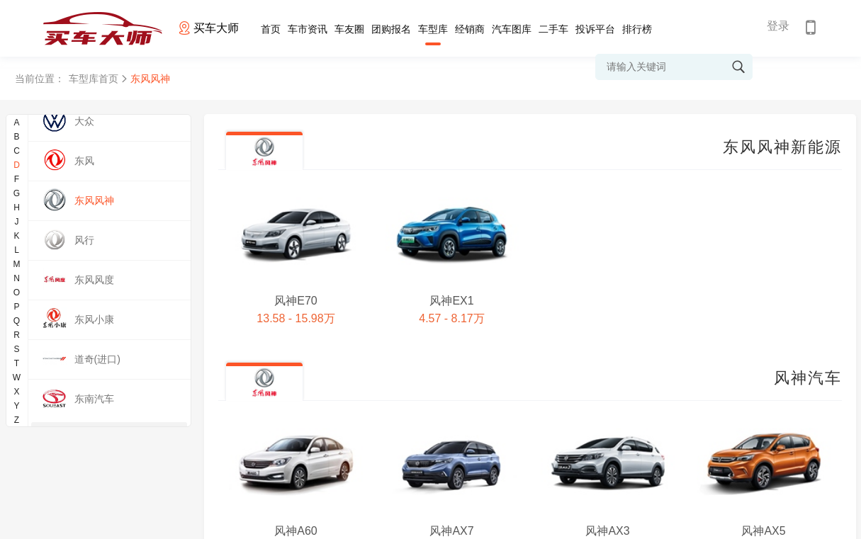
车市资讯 (307, 29)
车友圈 (349, 29)
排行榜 (637, 29)
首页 (271, 29)
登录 (778, 26)
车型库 (433, 29)
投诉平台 (595, 29)
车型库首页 (93, 78)
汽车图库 (511, 29)
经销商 (470, 29)
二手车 (553, 29)
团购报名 (391, 29)
